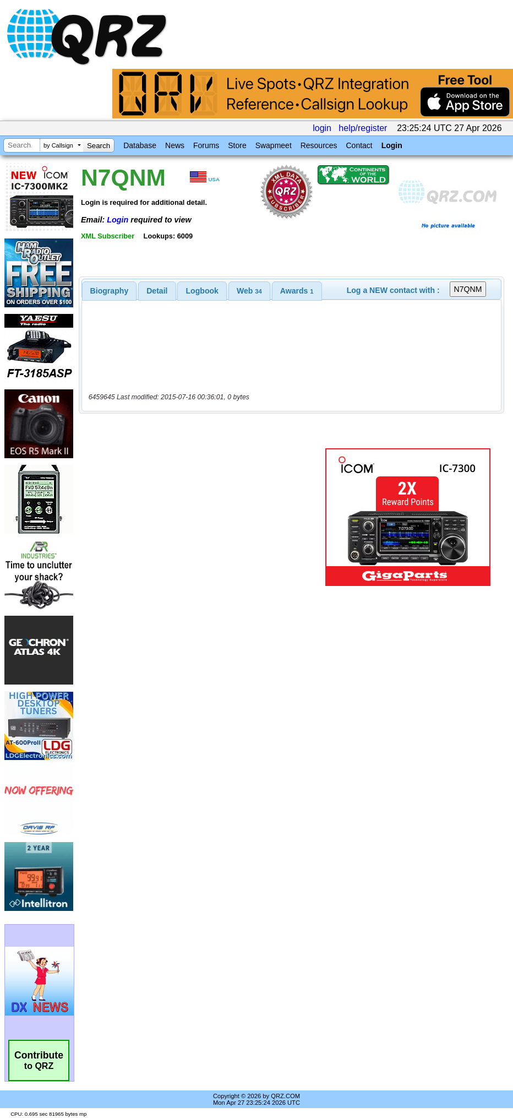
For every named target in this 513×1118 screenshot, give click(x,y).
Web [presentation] (249, 290)
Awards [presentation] (297, 290)
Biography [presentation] (109, 290)
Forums (206, 145)
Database (139, 145)
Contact (359, 145)
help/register (363, 128)
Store (237, 145)
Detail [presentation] (156, 290)
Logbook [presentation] (202, 290)
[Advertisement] (204, 517)
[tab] (109, 290)
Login (391, 145)
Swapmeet (273, 145)
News (174, 145)
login (322, 128)
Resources (319, 145)
